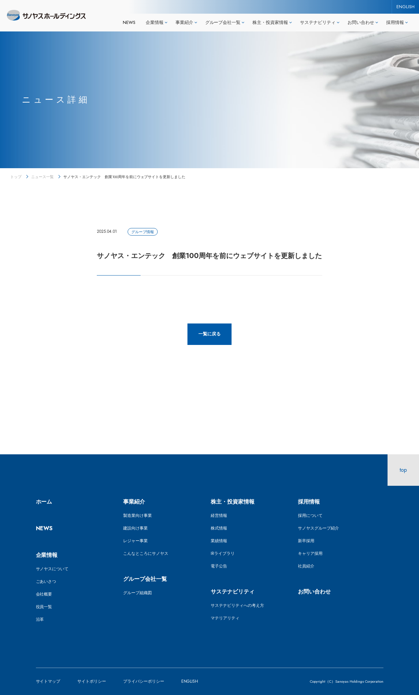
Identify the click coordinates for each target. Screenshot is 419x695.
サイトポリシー (91, 681)
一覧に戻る (209, 334)
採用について (310, 515)
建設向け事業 (135, 528)
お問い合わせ (314, 592)
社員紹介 (306, 566)
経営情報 (219, 515)
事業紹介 (134, 502)
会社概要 (44, 594)
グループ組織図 (137, 593)
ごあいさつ (46, 581)
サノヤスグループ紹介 (318, 528)
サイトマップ (48, 681)
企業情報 (47, 555)
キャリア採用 (310, 553)
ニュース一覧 (42, 176)
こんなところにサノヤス (145, 553)
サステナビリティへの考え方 (237, 605)
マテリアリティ (225, 618)
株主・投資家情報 (232, 502)
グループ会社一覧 (145, 579)
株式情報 (219, 528)
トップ (16, 176)
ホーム (44, 502)
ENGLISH (405, 6)
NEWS (129, 22)
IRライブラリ (223, 553)
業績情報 (219, 541)
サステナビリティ (232, 592)
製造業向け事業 (137, 515)
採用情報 (309, 502)
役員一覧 (44, 607)
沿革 (40, 619)
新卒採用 (306, 541)
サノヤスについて (52, 569)
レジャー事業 (135, 541)
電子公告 (219, 566)
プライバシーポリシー (143, 681)
